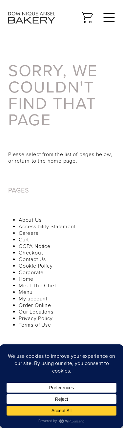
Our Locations (36, 312)
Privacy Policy (36, 318)
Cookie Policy (35, 266)
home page (62, 161)
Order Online (35, 305)
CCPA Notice (35, 246)
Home (26, 279)
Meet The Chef (37, 285)
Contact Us (32, 259)
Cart (24, 239)
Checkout (31, 253)
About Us (30, 220)
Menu (26, 292)
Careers (28, 233)
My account (33, 299)
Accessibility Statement (47, 226)
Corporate (31, 272)
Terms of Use (35, 325)
